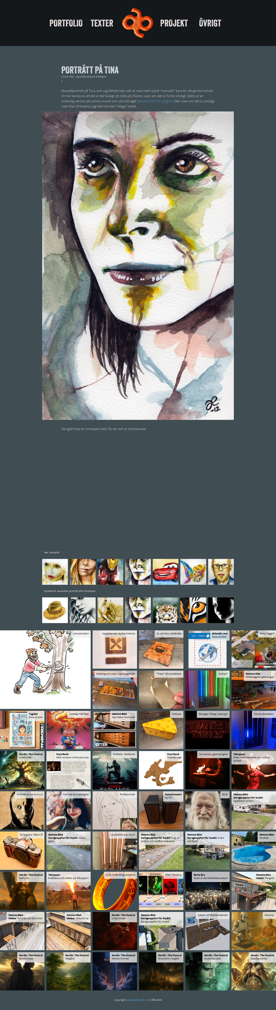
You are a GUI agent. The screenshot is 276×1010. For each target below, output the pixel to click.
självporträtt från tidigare (155, 101)
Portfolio (66, 23)
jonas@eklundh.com (138, 1000)
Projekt (174, 23)
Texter (102, 23)
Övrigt (210, 23)
